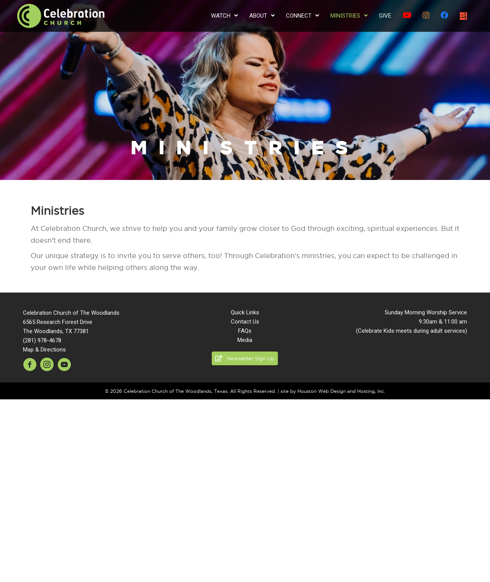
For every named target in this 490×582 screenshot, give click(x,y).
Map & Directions (44, 349)
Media (244, 340)
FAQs (245, 330)
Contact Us (245, 321)
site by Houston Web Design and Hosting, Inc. (333, 391)
